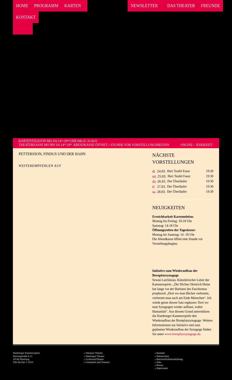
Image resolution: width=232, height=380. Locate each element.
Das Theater (181, 5)
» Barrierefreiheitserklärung (169, 359)
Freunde (210, 5)
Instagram (24, 29)
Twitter (30, 173)
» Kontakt (160, 352)
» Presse (159, 365)
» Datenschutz (162, 356)
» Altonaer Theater (93, 352)
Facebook (18, 29)
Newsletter (144, 5)
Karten (72, 5)
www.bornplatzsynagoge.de (182, 334)
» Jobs (158, 362)
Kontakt (26, 17)
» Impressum (161, 368)
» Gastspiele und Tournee (97, 362)
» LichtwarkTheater (94, 359)
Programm (46, 5)
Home (22, 5)
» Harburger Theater (94, 356)
